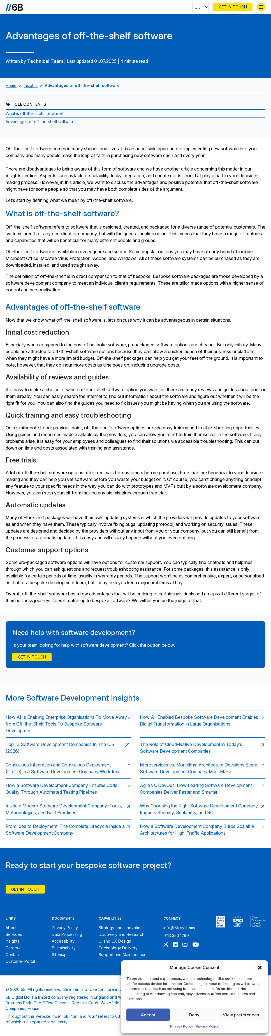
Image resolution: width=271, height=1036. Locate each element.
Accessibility (63, 941)
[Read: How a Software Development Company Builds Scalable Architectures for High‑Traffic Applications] (203, 829)
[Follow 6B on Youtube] (195, 945)
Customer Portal (20, 961)
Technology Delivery (118, 947)
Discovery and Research (121, 934)
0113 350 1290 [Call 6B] (176, 935)
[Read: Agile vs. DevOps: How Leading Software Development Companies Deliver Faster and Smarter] (203, 788)
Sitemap (59, 954)
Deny (194, 1014)
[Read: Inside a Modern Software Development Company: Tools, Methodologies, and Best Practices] (68, 809)
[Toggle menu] (261, 7)
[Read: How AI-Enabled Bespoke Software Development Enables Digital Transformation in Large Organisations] (203, 723)
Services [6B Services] (14, 934)
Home (11, 85)
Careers (13, 947)
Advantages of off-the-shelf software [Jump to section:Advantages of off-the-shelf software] (40, 121)
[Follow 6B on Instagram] (184, 945)
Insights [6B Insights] (12, 941)
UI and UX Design (115, 941)
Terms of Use (84, 989)
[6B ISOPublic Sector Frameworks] (258, 921)
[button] (260, 967)
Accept (148, 1014)
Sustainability (64, 947)
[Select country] (200, 7)
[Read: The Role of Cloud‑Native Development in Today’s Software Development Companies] (203, 747)
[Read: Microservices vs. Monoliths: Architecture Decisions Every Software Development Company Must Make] (203, 768)
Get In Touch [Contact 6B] (233, 6)
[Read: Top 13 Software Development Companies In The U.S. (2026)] (68, 747)
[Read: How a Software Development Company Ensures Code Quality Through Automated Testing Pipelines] (68, 788)
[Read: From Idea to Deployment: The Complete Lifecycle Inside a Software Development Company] (68, 829)
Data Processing (67, 934)
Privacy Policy (181, 1026)
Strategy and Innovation (121, 927)
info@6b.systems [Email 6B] (179, 927)
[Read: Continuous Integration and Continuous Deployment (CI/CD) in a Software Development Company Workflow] (68, 768)
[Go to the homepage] (14, 7)
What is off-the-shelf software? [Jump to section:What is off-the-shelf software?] (34, 113)
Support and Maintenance (123, 954)
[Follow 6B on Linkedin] (175, 945)
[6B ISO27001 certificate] (238, 921)
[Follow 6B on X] (165, 945)
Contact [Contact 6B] (13, 954)
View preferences (241, 1014)
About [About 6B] (11, 927)
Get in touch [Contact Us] (32, 657)
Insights (31, 85)
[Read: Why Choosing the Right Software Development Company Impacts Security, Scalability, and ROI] (203, 809)
